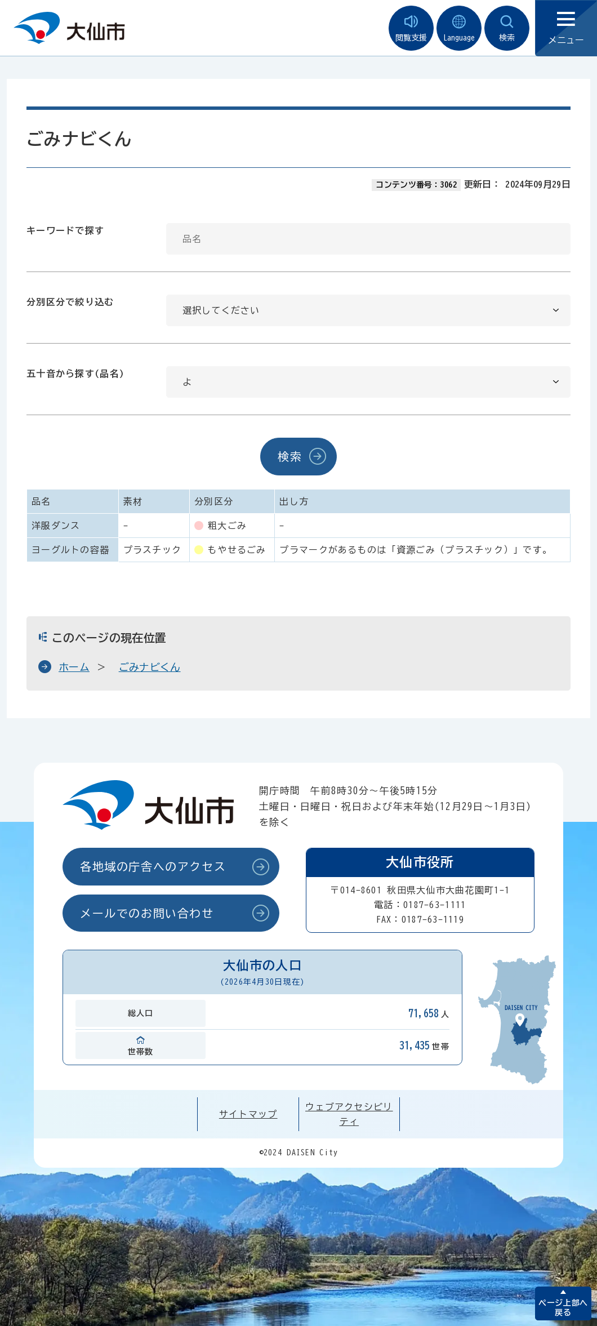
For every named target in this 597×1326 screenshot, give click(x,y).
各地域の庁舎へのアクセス (153, 866)
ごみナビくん (150, 667)
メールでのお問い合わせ (147, 913)
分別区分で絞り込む (70, 301)
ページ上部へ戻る (562, 1307)
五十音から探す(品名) (75, 373)
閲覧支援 (411, 28)
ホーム (74, 667)
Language (459, 28)
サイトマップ (248, 1114)
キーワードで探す (65, 230)
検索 (507, 28)
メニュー (566, 28)
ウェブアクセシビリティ (349, 1114)
